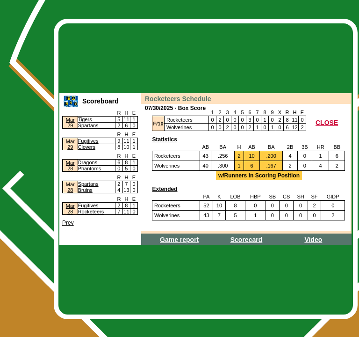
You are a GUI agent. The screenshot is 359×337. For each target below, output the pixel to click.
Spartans (88, 125)
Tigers (85, 119)
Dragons (88, 162)
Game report (179, 239)
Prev (68, 223)
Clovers (86, 147)
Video (313, 239)
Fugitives (88, 141)
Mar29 (70, 122)
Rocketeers (91, 211)
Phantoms (89, 168)
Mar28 (70, 165)
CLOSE (327, 122)
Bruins (85, 190)
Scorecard (246, 239)
